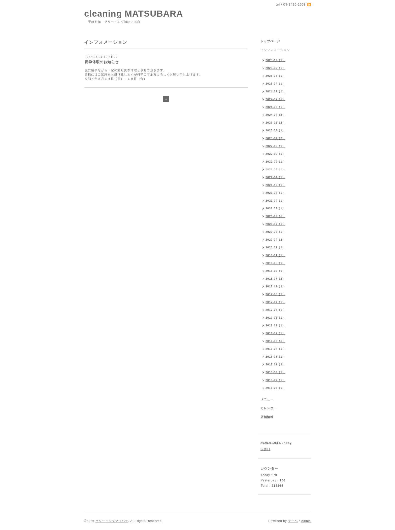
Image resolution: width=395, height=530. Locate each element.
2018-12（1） (275, 270)
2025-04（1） (275, 83)
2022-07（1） (275, 169)
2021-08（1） (275, 192)
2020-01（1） (275, 247)
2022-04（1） (275, 177)
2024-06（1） (275, 106)
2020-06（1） (275, 231)
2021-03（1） (275, 208)
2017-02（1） (275, 317)
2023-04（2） (275, 138)
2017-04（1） (275, 309)
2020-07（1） (275, 223)
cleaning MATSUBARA (133, 13)
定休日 (265, 449)
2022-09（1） (275, 161)
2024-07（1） (275, 99)
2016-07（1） (275, 333)
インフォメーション (275, 50)
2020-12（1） (275, 216)
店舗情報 (267, 417)
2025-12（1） (275, 60)
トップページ (270, 41)
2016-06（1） (275, 341)
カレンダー (268, 408)
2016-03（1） (275, 356)
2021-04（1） (275, 200)
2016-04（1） (275, 348)
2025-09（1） (275, 67)
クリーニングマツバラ (111, 521)
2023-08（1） (275, 130)
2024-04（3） (275, 114)
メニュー (267, 399)
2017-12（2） (275, 286)
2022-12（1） (275, 145)
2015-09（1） (275, 372)
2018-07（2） (275, 278)
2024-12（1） (275, 91)
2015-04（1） (275, 387)
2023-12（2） (275, 122)
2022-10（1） (275, 153)
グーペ (293, 521)
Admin (306, 521)
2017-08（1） (275, 294)
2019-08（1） (275, 262)
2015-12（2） (275, 364)
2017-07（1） (275, 302)
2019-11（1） (275, 255)
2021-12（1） (275, 184)
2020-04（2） (275, 239)
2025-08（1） (275, 75)
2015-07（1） (275, 380)
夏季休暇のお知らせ (102, 62)
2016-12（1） (275, 325)
